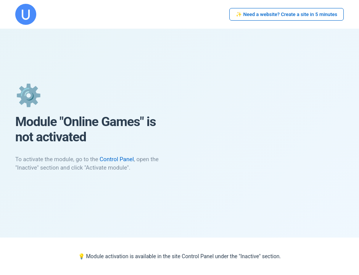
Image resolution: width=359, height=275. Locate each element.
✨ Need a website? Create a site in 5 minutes (286, 14)
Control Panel (117, 159)
